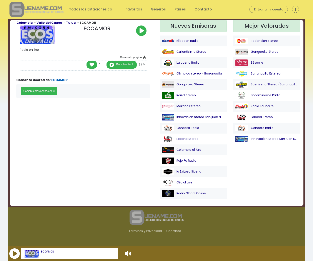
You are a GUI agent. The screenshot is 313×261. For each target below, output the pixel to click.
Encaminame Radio (257, 95)
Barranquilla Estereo (258, 73)
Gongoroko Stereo (183, 84)
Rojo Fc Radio (179, 161)
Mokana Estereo (181, 106)
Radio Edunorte (254, 106)
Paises (180, 9)
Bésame (249, 62)
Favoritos (134, 9)
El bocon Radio (180, 41)
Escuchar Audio (125, 64)
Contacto (203, 9)
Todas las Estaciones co (91, 9)
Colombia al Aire (181, 150)
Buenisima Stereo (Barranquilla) (266, 84)
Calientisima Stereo (184, 52)
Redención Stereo (256, 41)
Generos (158, 9)
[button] (14, 253)
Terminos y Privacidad (145, 231)
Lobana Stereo (180, 139)
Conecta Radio (180, 128)
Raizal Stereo (179, 95)
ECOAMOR (47, 251)
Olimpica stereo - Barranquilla (192, 73)
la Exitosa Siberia (181, 171)
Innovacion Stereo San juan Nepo (193, 117)
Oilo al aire (177, 182)
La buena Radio (181, 62)
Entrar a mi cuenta (268, 9)
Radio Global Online (184, 193)
